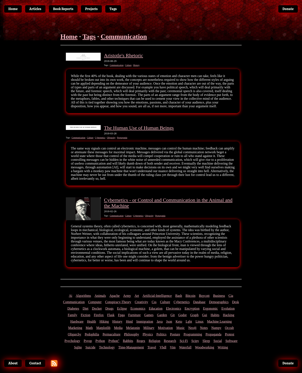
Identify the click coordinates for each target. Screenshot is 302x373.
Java (160, 321)
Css (154, 302)
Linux (199, 321)
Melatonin (133, 328)
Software (231, 341)
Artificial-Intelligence (157, 295)
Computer (95, 302)
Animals (100, 295)
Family (72, 315)
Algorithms (83, 295)
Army (127, 295)
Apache (114, 295)
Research (170, 341)
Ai (70, 295)
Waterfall (185, 347)
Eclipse (122, 308)
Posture (175, 334)
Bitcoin (190, 295)
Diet (86, 308)
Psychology (72, 341)
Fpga (121, 315)
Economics (137, 308)
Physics (148, 334)
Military (148, 328)
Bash (178, 295)
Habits (215, 315)
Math (89, 328)
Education (156, 308)
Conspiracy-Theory (118, 302)
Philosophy (131, 334)
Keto (179, 321)
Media (118, 328)
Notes (204, 328)
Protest (229, 334)
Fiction (85, 315)
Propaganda (122, 137)
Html (129, 321)
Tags (89, 36)
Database (199, 302)
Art (136, 295)
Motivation (165, 328)
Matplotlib (103, 328)
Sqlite (78, 347)
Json (169, 321)
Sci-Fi (184, 341)
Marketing (75, 328)
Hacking (228, 315)
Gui (204, 315)
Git (173, 315)
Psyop (88, 341)
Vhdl (163, 347)
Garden (162, 315)
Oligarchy (111, 137)
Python (100, 341)
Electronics (173, 308)
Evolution (228, 308)
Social (217, 341)
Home (69, 36)
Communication (124, 36)
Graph (194, 315)
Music (180, 328)
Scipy (195, 341)
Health (91, 321)
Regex (141, 341)
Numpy (216, 328)
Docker (97, 308)
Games (149, 315)
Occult (229, 328)
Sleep (206, 341)
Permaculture (111, 334)
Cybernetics (100, 137)
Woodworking (204, 347)
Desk (235, 302)
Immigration (144, 321)
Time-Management (131, 347)
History (136, 65)
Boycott (204, 295)
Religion (154, 341)
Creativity (141, 302)
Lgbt (189, 321)
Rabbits (128, 341)
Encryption (192, 308)
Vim (173, 347)
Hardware (76, 321)
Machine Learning (219, 321)
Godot (182, 315)
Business (219, 295)
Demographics (218, 302)
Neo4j (192, 328)
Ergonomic (210, 308)
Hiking (104, 321)
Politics (161, 334)
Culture (128, 65)
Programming (193, 334)
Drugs (109, 308)
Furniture (134, 315)
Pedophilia (92, 334)
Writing (223, 347)
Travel (151, 347)
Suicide (90, 347)
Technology (107, 347)
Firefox (99, 315)
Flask (111, 315)
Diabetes (73, 308)
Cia (231, 295)
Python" (113, 341)
